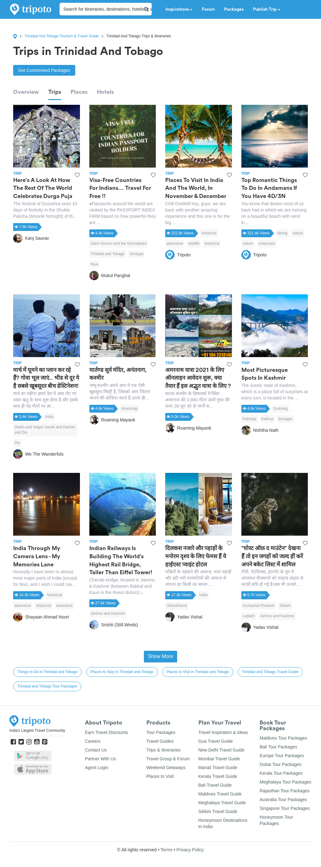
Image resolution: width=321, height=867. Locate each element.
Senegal (136, 254)
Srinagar (285, 419)
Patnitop (249, 419)
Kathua (267, 419)
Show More (160, 656)
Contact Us (96, 749)
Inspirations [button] (179, 9)
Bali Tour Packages (278, 746)
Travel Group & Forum (168, 758)
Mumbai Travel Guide (219, 758)
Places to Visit (160, 776)
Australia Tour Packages (283, 799)
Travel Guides (160, 741)
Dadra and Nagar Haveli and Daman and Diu (44, 430)
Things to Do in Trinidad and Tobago (47, 672)
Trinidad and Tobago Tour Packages (47, 686)
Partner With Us (100, 758)
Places (79, 92)
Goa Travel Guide (215, 741)
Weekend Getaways (166, 767)
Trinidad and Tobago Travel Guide (270, 672)
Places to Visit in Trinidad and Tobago (197, 672)
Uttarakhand (176, 605)
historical (209, 233)
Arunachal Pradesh (259, 605)
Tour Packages (161, 732)
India (49, 417)
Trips (54, 92)
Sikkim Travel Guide (217, 811)
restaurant (266, 243)
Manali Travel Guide (218, 767)
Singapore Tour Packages (285, 808)
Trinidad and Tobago (108, 254)
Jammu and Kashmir (108, 613)
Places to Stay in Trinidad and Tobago (122, 672)
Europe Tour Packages (282, 755)
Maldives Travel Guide (220, 793)
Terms (166, 849)
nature (297, 233)
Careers (93, 741)
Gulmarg (280, 408)
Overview (26, 92)
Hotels (105, 92)
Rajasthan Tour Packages (284, 790)
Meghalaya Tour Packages (285, 781)
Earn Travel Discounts (106, 732)
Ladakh (249, 616)
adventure (174, 243)
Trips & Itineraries (163, 749)
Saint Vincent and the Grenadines (119, 243)
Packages (234, 9)
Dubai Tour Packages (280, 764)
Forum (208, 9)
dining (282, 233)
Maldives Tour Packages (283, 738)
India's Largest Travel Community (37, 730)
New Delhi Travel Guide (221, 749)
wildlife (193, 243)
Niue (94, 264)
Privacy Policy (190, 849)
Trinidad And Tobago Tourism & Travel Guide (61, 36)
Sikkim (285, 605)
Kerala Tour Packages (281, 773)
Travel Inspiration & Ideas (223, 732)
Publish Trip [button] (266, 9)
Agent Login (96, 767)
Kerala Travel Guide (217, 776)
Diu (17, 443)
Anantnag (129, 408)
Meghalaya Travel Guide (222, 802)
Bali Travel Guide (215, 785)
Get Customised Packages (44, 70)
